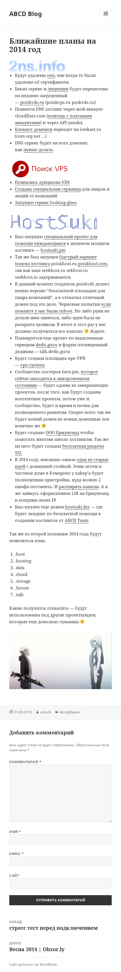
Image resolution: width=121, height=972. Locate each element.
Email (16, 853)
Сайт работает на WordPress (33, 964)
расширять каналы (79, 486)
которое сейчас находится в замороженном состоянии (56, 378)
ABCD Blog (25, 13)
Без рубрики (70, 712)
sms (51, 75)
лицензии (58, 88)
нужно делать (38, 149)
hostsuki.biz (77, 507)
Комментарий (25, 761)
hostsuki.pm (53, 250)
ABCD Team (76, 520)
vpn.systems (32, 365)
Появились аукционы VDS (42, 182)
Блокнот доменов (33, 129)
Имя (15, 831)
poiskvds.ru (32, 102)
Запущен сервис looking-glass (46, 202)
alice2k (45, 712)
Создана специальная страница (48, 189)
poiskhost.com (92, 263)
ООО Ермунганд (62, 432)
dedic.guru (46, 344)
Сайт (14, 875)
